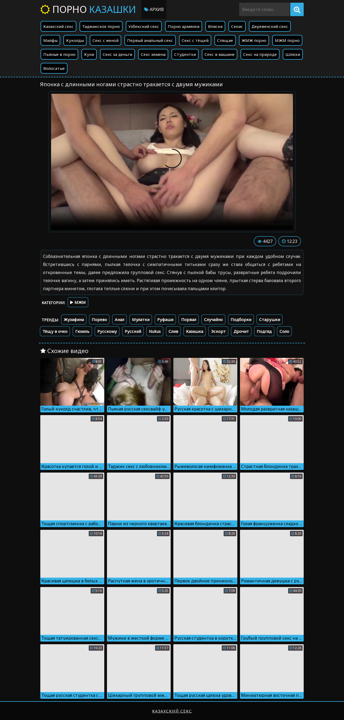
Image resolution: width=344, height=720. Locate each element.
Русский (133, 331)
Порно (88, 9)
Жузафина (74, 319)
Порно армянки (183, 26)
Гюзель (82, 331)
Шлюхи (292, 54)
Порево (99, 319)
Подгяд (264, 331)
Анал (119, 319)
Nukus (155, 331)
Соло (284, 331)
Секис (237, 26)
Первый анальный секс (150, 40)
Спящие (225, 40)
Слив (173, 331)
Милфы (50, 40)
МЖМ (78, 302)
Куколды (75, 40)
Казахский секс (58, 26)
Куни (89, 54)
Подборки (241, 319)
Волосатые (54, 68)
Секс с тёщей (195, 40)
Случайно (213, 319)
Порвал (188, 319)
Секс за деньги (117, 54)
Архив (154, 9)
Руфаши (165, 319)
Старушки (269, 319)
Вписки (215, 26)
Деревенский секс (270, 26)
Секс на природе (260, 54)
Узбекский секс (143, 26)
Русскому (107, 331)
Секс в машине (220, 54)
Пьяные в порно (59, 54)
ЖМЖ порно (254, 40)
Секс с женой (105, 40)
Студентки (185, 54)
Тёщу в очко (54, 331)
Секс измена (153, 54)
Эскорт (218, 331)
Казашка (194, 331)
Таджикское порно (101, 26)
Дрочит (241, 331)
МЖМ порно (287, 40)
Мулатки (140, 319)
